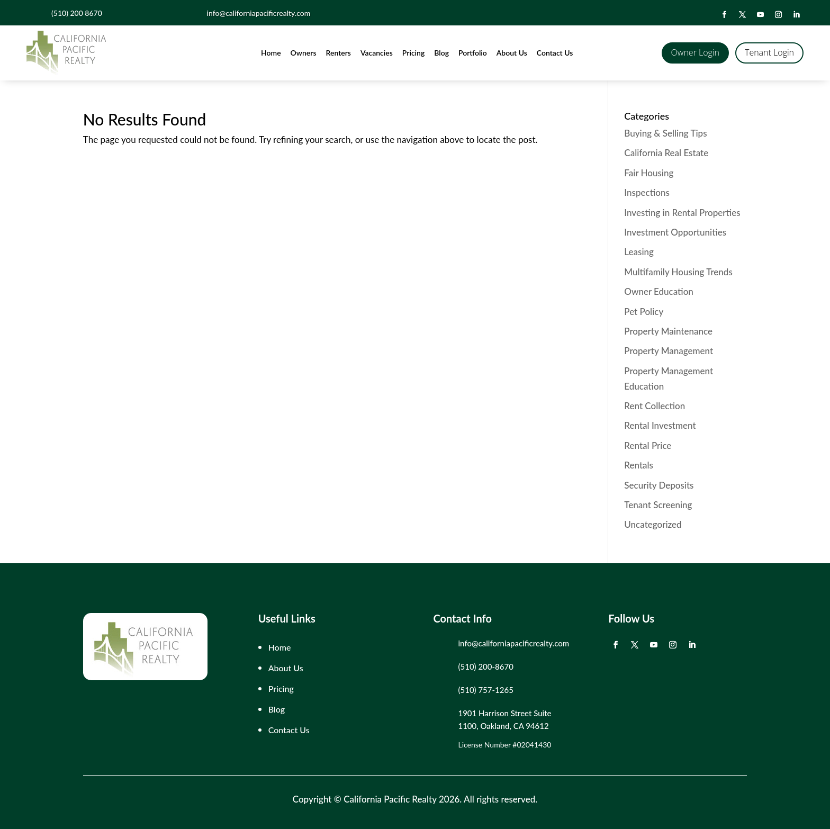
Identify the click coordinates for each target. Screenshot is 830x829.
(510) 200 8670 (76, 12)
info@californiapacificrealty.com (513, 643)
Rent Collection (654, 405)
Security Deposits (658, 485)
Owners (304, 52)
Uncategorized (652, 524)
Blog (441, 52)
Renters (338, 52)
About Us (512, 52)
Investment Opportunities (675, 232)
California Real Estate (666, 152)
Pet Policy (643, 311)
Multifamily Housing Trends (678, 271)
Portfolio (472, 52)
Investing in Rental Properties (682, 212)
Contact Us (555, 52)
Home (271, 52)
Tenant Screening (658, 504)
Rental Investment (660, 425)
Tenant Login (769, 52)
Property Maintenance (668, 331)
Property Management (668, 350)
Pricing (413, 52)
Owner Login (695, 52)
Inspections (646, 192)
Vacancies (376, 52)
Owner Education (658, 291)
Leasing (639, 251)
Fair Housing (648, 172)
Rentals (638, 465)
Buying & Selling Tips (665, 133)
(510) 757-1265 (485, 690)
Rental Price (647, 445)
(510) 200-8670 (485, 666)
